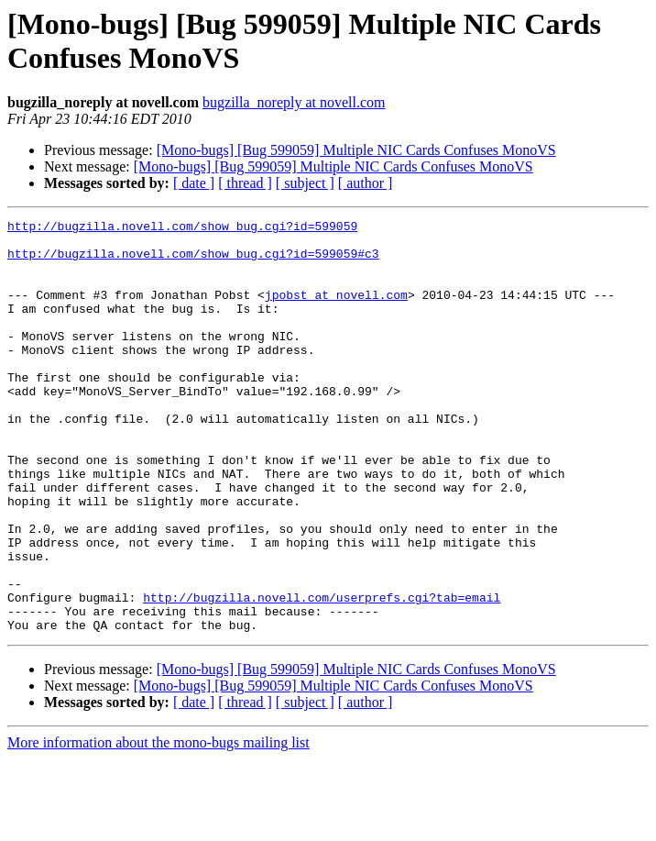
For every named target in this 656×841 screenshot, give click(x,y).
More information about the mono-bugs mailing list (158, 825)
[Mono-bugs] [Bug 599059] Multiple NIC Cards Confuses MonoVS (356, 150)
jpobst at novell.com (336, 311)
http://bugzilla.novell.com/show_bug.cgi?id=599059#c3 (193, 261)
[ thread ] (245, 183)
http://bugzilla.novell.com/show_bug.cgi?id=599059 (182, 228)
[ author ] (365, 183)
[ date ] (193, 183)
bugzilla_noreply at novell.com (294, 102)
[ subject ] (305, 183)
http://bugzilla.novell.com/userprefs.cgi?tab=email (321, 674)
